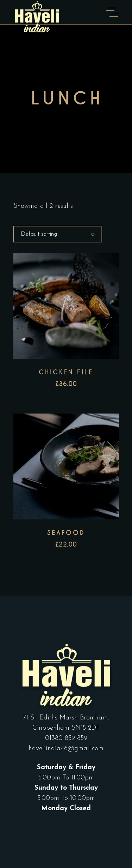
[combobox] (58, 234)
